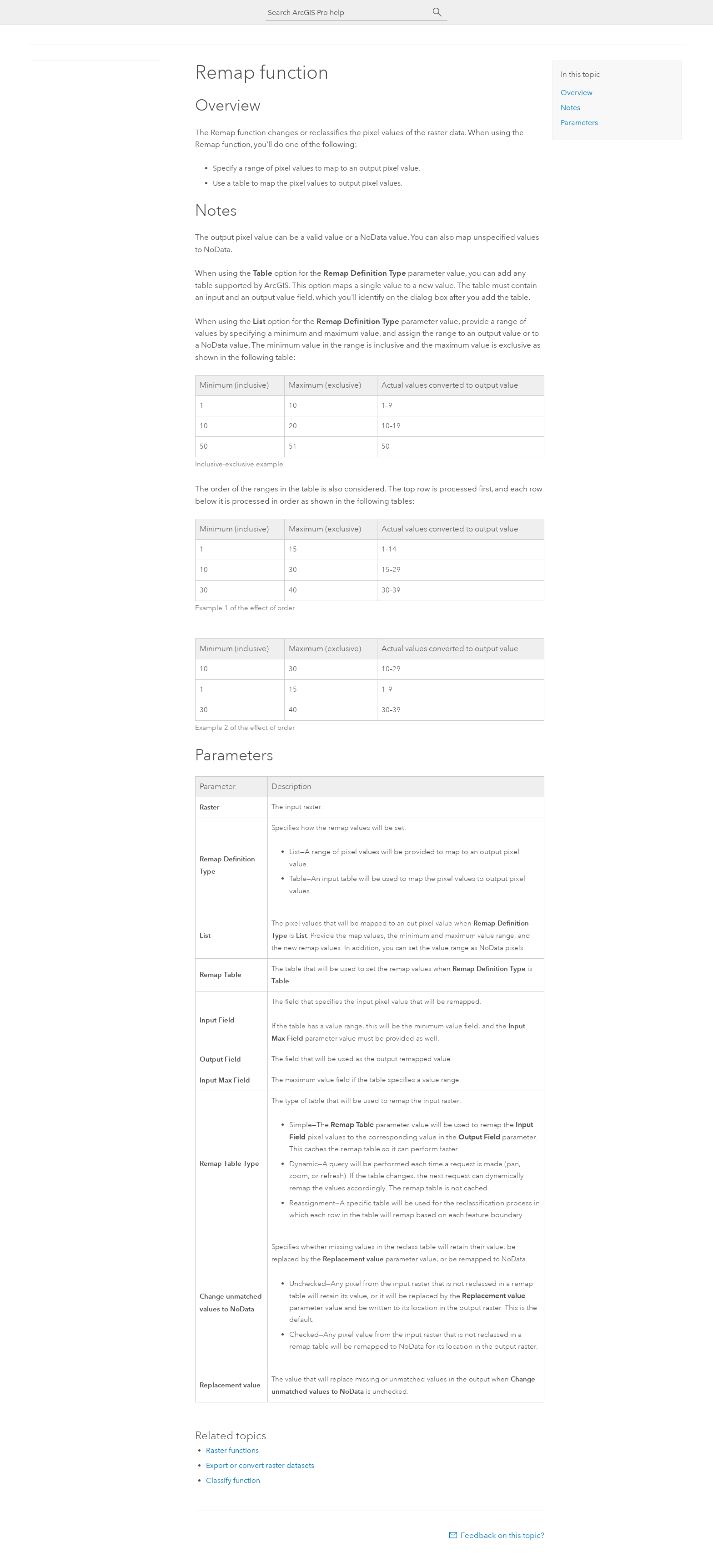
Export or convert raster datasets (260, 1465)
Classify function (233, 1480)
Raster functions (232, 1450)
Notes (570, 107)
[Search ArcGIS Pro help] (347, 12)
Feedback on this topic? (502, 1535)
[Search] (437, 12)
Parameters (579, 122)
